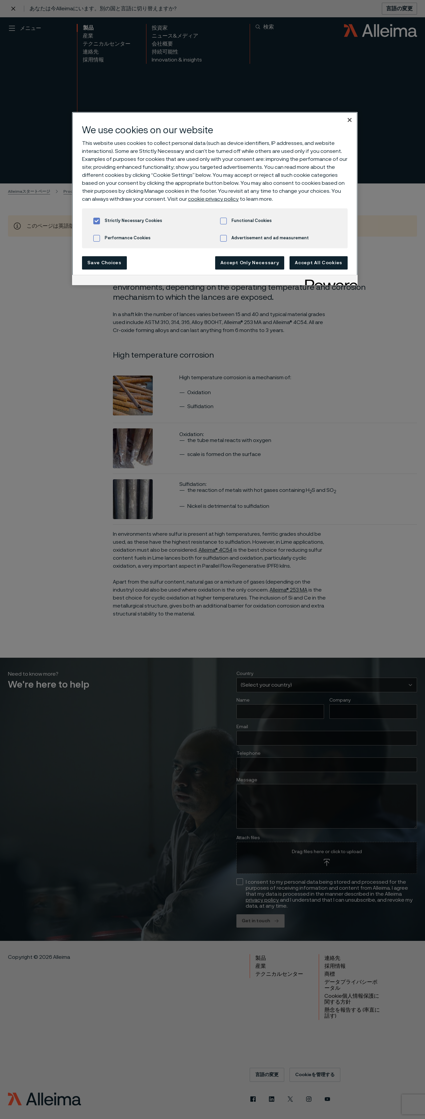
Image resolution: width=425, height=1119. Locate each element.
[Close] (349, 120)
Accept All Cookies (318, 263)
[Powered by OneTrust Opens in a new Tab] (329, 281)
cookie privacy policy (213, 199)
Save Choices (104, 263)
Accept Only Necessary (249, 263)
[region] (215, 198)
